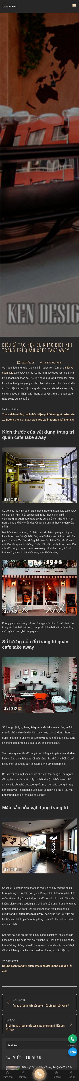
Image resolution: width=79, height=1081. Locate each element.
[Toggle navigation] (74, 6)
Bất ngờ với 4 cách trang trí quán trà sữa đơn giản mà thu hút (47, 1069)
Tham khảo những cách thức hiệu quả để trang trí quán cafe (38, 414)
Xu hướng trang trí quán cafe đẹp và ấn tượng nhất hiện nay (38, 419)
